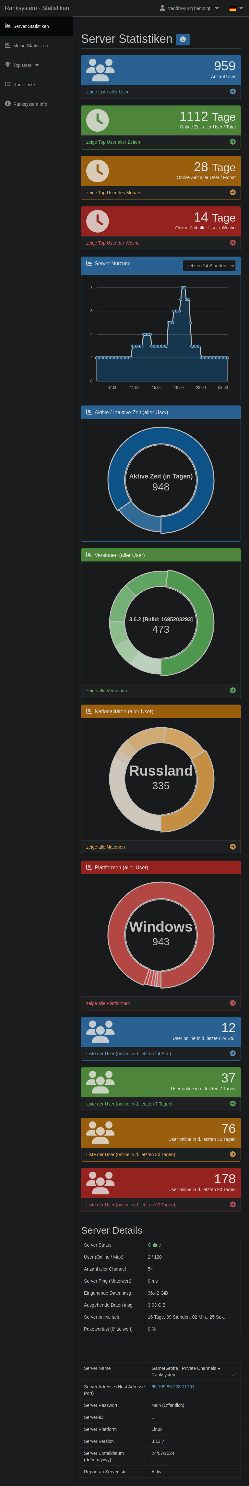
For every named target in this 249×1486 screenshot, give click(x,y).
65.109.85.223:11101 (173, 1386)
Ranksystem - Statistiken (37, 8)
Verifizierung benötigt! (190, 8)
